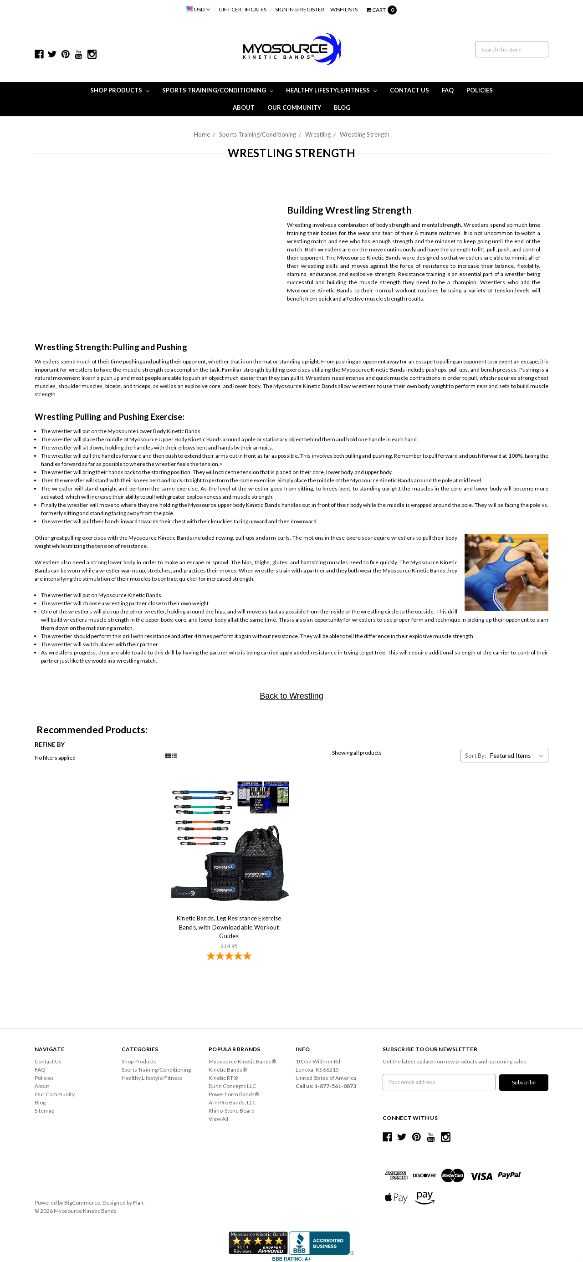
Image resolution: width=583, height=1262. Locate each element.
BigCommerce (82, 1202)
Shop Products (119, 90)
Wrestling (318, 134)
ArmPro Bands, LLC (232, 1102)
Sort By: (475, 755)
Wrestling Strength (364, 134)
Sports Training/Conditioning (217, 90)
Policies (479, 90)
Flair (138, 1202)
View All (218, 1118)
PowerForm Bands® (234, 1094)
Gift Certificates (242, 9)
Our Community (294, 107)
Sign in (284, 9)
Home (202, 134)
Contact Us (409, 90)
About (244, 107)
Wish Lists (344, 9)
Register (312, 9)
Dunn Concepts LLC (232, 1086)
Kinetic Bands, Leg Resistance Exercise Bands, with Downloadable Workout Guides (229, 927)
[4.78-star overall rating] (229, 956)
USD (198, 9)
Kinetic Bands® (228, 1069)
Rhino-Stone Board (232, 1110)
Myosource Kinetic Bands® (242, 1061)
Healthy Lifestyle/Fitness (331, 90)
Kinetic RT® (223, 1077)
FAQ (448, 90)
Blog (342, 107)
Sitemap (44, 1110)
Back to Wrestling (291, 695)
